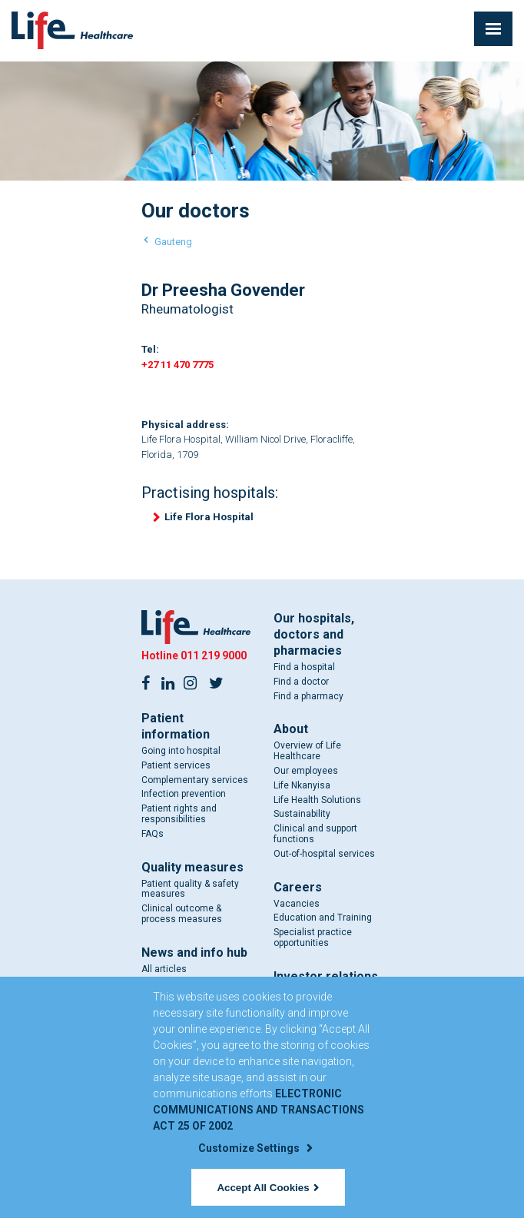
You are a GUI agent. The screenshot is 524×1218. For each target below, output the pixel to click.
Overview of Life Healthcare (307, 751)
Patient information (175, 726)
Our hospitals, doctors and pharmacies (314, 634)
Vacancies (297, 903)
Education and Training (323, 917)
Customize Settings (255, 1148)
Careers (298, 887)
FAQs (152, 833)
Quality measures (192, 867)
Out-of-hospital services (324, 853)
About (291, 729)
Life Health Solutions (317, 800)
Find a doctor (301, 681)
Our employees (306, 770)
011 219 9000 (214, 655)
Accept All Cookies (267, 1187)
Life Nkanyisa (302, 785)
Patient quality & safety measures (190, 889)
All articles (164, 969)
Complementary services (194, 780)
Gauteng (173, 241)
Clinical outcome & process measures (181, 913)
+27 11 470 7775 (177, 364)
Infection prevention (183, 793)
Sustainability (302, 813)
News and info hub (194, 952)
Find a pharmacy (308, 696)
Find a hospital (304, 667)
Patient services (176, 765)
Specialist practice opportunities (313, 937)
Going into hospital (181, 750)
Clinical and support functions (315, 834)
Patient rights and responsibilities (179, 814)
